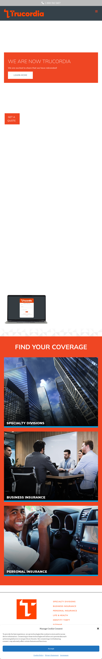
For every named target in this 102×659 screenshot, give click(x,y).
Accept (51, 648)
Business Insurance (26, 497)
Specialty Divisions (25, 423)
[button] (98, 628)
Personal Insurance (27, 571)
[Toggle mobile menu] (96, 11)
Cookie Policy (38, 655)
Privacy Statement (52, 655)
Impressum (64, 655)
